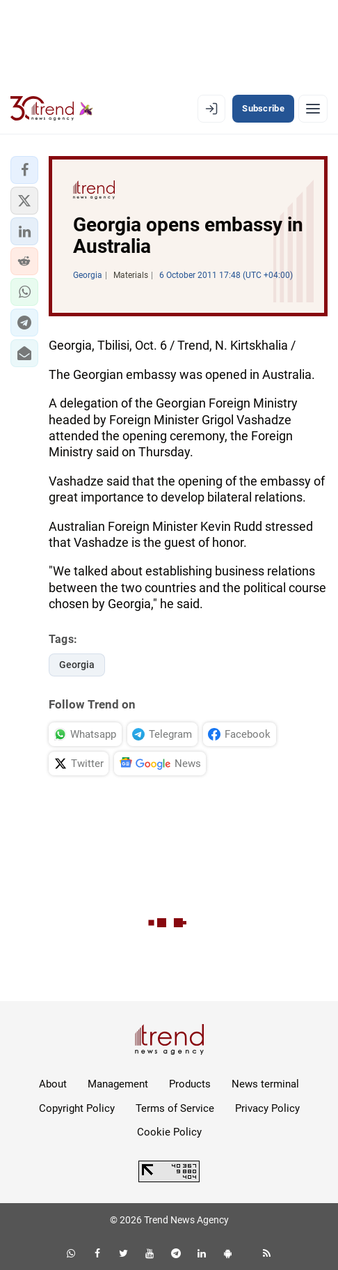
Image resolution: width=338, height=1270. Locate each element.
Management (118, 1084)
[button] (24, 170)
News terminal (265, 1084)
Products (190, 1084)
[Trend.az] (51, 108)
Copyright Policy (77, 1108)
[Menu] (313, 109)
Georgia (77, 664)
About (53, 1084)
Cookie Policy (169, 1132)
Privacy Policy (267, 1108)
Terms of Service (175, 1108)
